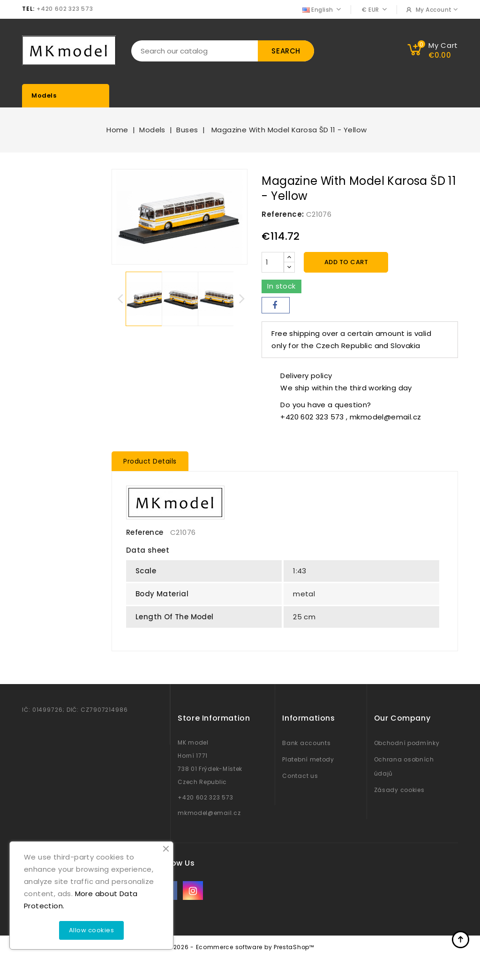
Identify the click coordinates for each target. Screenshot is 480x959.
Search (285, 51)
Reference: (283, 214)
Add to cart (346, 262)
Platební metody (308, 759)
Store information (214, 718)
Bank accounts (306, 743)
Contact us (300, 776)
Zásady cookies (399, 790)
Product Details (150, 461)
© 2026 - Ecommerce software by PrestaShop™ (240, 947)
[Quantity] (273, 262)
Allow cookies (91, 930)
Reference (145, 532)
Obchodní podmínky (407, 743)
